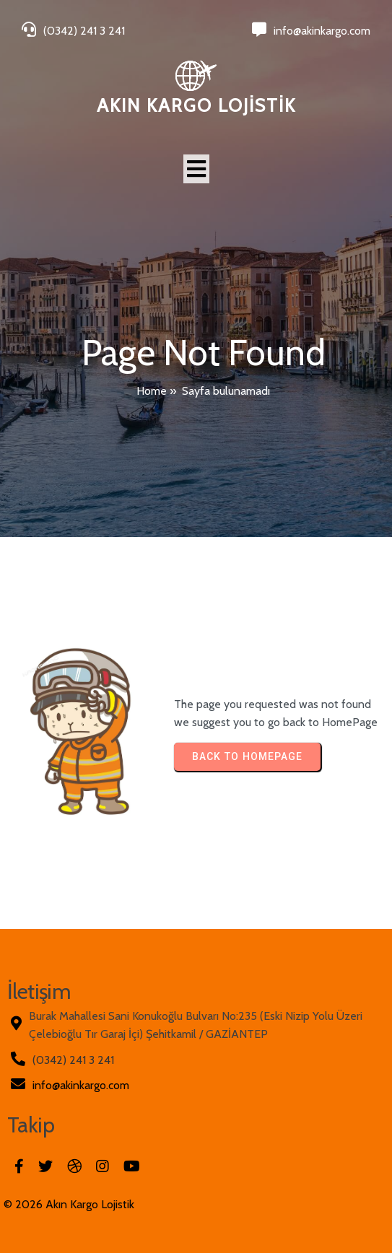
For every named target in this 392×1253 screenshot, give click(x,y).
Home (151, 391)
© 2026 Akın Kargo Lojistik (69, 1204)
